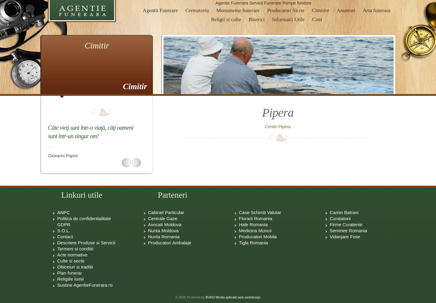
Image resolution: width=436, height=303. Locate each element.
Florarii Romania (255, 218)
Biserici (257, 19)
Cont (317, 19)
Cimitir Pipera (277, 126)
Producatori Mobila (258, 236)
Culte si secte (70, 260)
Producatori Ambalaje (169, 242)
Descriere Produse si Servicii (86, 242)
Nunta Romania (164, 236)
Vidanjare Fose (345, 236)
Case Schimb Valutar (260, 212)
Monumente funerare (237, 10)
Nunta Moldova (163, 230)
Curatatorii (340, 218)
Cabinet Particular (166, 212)
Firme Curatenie (346, 224)
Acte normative (72, 254)
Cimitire (320, 10)
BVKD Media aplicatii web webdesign (233, 297)
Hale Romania (253, 224)
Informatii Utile (288, 19)
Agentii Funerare (160, 10)
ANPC (63, 212)
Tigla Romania (253, 242)
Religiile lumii (70, 279)
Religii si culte (226, 19)
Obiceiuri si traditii (75, 266)
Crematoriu (197, 10)
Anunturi (346, 10)
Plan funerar (69, 272)
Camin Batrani (344, 212)
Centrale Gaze (162, 218)
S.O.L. (63, 230)
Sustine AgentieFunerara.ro (85, 285)
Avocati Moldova (164, 224)
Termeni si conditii (75, 248)
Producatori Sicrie (285, 10)
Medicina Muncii (255, 230)
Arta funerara (376, 10)
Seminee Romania (348, 230)
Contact (65, 236)
